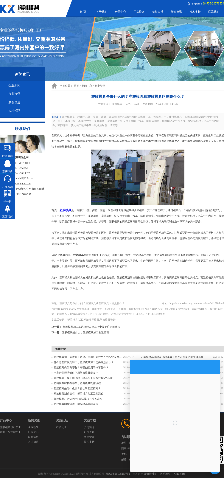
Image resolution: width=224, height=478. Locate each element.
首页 (76, 85)
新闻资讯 (176, 11)
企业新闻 (14, 85)
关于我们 (101, 11)
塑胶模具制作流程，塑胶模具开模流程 (76, 404)
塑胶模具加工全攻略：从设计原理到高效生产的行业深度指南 (88, 357)
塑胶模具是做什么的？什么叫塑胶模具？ (77, 388)
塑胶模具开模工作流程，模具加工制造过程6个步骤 (83, 378)
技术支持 (195, 11)
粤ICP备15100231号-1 (118, 473)
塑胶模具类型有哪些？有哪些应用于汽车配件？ (81, 367)
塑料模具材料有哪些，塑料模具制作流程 (77, 383)
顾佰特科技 (150, 473)
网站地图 (165, 473)
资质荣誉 (89, 437)
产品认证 (61, 427)
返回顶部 (7, 216)
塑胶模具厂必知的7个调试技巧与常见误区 (78, 399)
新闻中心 (87, 85)
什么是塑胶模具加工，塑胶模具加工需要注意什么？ (84, 362)
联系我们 (213, 11)
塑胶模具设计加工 (10, 427)
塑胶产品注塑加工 (10, 432)
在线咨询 (7, 187)
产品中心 (120, 11)
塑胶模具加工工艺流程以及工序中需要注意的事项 (91, 326)
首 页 (83, 11)
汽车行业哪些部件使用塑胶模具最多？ (76, 372)
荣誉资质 (157, 11)
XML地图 (179, 473)
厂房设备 (139, 11)
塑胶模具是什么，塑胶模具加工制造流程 (85, 332)
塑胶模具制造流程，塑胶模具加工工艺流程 (78, 393)
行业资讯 (14, 93)
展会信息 (14, 102)
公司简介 (89, 427)
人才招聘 (14, 110)
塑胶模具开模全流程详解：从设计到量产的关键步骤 (173, 357)
